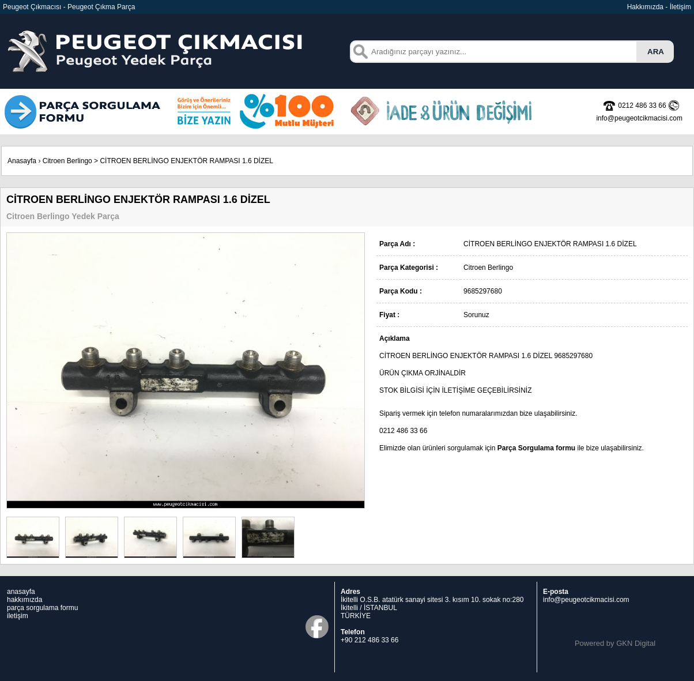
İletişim (680, 7)
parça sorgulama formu (42, 608)
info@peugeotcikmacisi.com (586, 600)
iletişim (17, 616)
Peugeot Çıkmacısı (32, 7)
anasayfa (21, 592)
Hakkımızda (645, 7)
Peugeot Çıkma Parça (101, 7)
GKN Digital (635, 643)
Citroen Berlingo (67, 161)
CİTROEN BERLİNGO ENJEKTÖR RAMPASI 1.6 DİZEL (186, 161)
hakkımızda (24, 600)
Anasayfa (21, 161)
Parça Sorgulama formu (536, 448)
